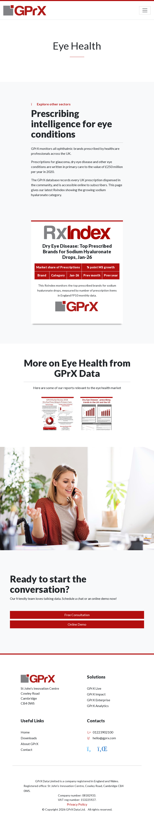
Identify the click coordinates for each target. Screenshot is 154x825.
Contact (26, 749)
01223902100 (100, 732)
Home (25, 732)
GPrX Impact (96, 694)
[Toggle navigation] (145, 10)
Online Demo (77, 624)
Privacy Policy (77, 804)
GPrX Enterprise (98, 700)
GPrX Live (94, 688)
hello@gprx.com (101, 738)
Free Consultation (77, 615)
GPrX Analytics (98, 706)
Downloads (29, 738)
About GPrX (29, 744)
